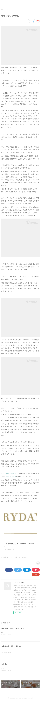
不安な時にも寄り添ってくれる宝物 (14, 628)
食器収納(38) (24, 557)
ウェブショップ (12, 474)
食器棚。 (4, 664)
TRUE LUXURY (20, 3)
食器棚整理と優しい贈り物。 (12, 646)
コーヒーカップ (10, 476)
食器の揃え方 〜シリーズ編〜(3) (10, 557)
